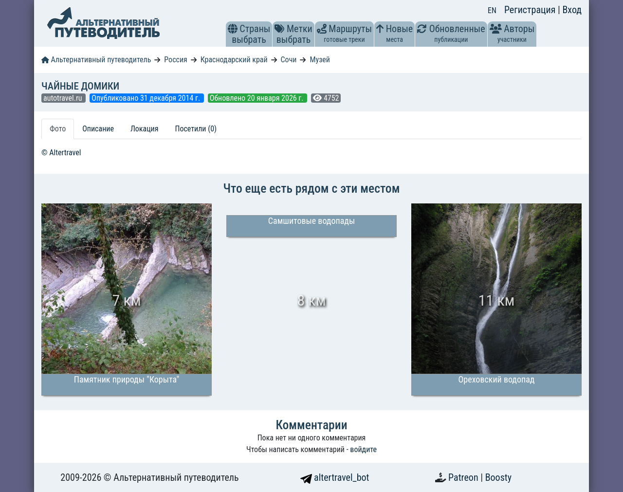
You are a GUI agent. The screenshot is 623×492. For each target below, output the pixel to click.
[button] (233, 29)
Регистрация (531, 10)
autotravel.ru (63, 98)
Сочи (289, 59)
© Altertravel (61, 152)
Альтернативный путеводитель (96, 59)
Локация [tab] (144, 128)
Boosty (498, 477)
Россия (175, 59)
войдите (363, 449)
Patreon (464, 477)
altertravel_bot (334, 477)
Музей (320, 59)
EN (492, 10)
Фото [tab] (58, 128)
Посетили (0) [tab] (196, 128)
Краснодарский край (234, 59)
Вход (572, 10)
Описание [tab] (98, 128)
